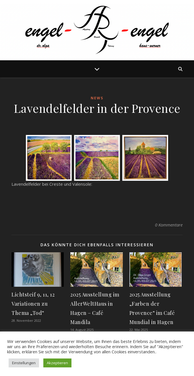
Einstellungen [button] (24, 362)
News (97, 98)
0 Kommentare (169, 225)
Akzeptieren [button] (57, 362)
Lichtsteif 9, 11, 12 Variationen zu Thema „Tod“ (33, 303)
